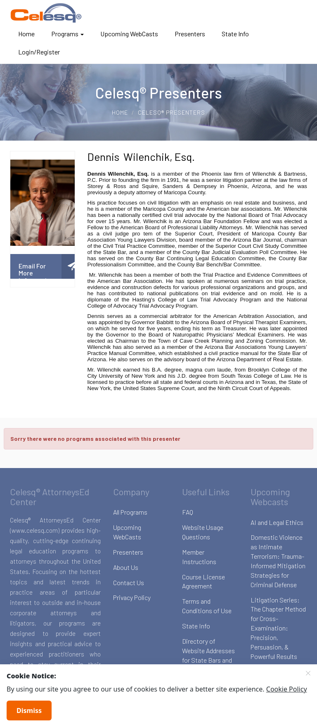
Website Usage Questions (202, 532)
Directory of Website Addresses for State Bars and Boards (208, 655)
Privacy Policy (132, 597)
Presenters (190, 34)
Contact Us (128, 582)
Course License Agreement (203, 581)
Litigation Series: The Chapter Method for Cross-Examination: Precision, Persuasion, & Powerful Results (278, 628)
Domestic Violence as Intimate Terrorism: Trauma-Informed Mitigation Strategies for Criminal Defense (278, 560)
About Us (125, 567)
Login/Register (39, 52)
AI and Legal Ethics (277, 522)
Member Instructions (199, 556)
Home (26, 34)
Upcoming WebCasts (129, 34)
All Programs (130, 512)
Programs (67, 34)
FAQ (187, 512)
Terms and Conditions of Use (207, 605)
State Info (235, 34)
